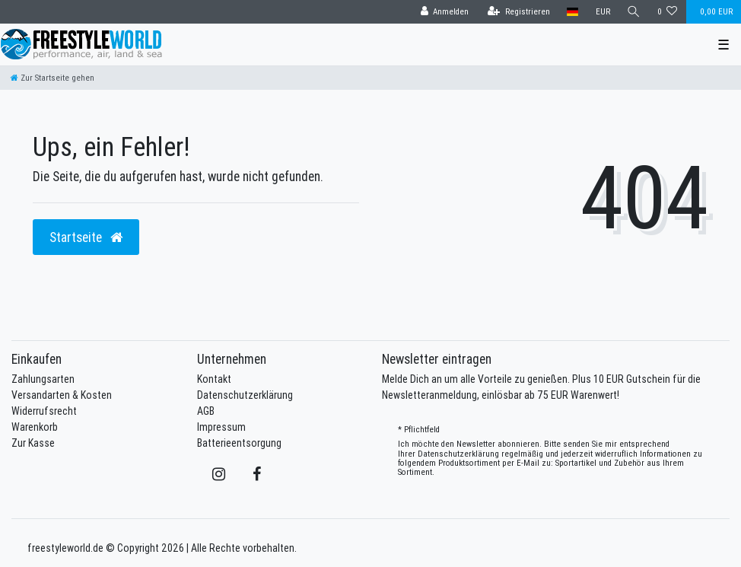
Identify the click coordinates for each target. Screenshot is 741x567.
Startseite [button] (85, 237)
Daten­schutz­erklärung (458, 453)
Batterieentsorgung (239, 443)
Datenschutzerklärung (245, 395)
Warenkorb (34, 427)
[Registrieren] (518, 12)
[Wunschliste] (667, 12)
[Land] (572, 12)
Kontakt (214, 379)
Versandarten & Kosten (61, 395)
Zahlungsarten (43, 379)
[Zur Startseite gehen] (52, 77)
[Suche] (634, 12)
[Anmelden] (444, 12)
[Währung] (602, 12)
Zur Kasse (33, 443)
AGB (206, 411)
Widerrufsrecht (44, 411)
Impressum (221, 427)
